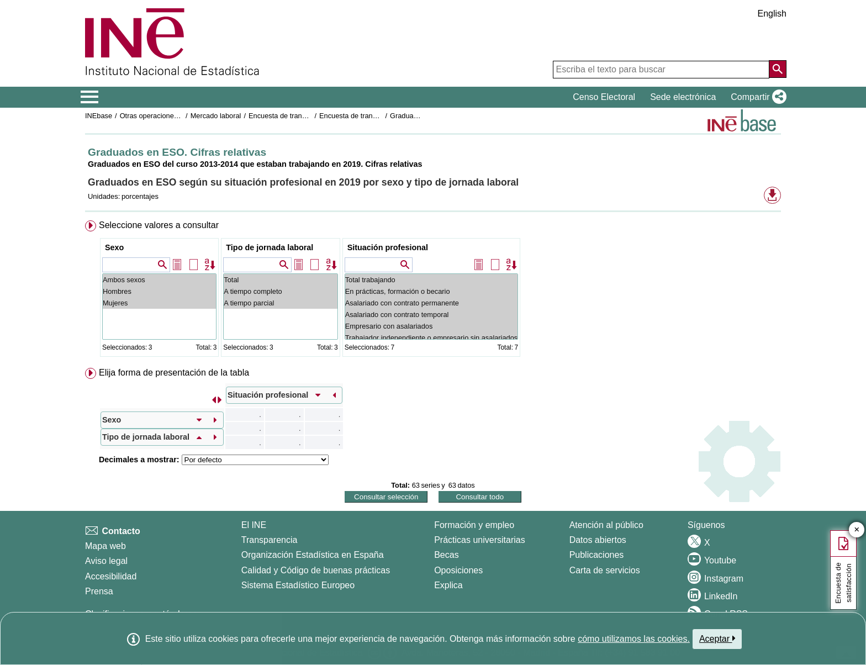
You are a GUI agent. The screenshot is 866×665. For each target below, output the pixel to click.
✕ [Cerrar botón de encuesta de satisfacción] (857, 530)
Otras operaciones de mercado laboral (180, 116)
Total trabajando (431, 280)
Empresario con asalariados (431, 326)
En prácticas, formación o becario (431, 291)
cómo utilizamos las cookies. (634, 638)
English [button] (772, 13)
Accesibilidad (110, 576)
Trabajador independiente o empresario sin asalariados (431, 338)
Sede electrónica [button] (683, 97)
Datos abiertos (597, 540)
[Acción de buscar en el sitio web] (777, 69)
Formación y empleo (474, 525)
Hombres (159, 291)
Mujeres (159, 303)
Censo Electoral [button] (604, 97)
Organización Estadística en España (312, 555)
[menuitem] (433, 290)
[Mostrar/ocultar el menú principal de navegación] (90, 97)
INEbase (98, 116)
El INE (253, 525)
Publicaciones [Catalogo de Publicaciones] (596, 555)
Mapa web (105, 546)
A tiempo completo (280, 291)
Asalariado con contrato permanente (431, 303)
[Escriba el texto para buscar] (661, 69)
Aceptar (717, 638)
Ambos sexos (159, 280)
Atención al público (606, 525)
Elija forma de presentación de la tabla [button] (174, 372)
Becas (446, 555)
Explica (448, 585)
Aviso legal (106, 561)
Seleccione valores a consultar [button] (159, 225)
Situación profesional (387, 247)
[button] (756, 97)
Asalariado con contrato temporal (431, 314)
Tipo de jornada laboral (269, 247)
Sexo (114, 247)
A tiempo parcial (280, 303)
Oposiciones (458, 570)
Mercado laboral (216, 116)
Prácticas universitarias (479, 540)
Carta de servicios (604, 570)
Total (280, 280)
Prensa (99, 591)
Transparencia (269, 540)
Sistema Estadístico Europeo (298, 585)
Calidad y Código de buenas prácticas (315, 570)
